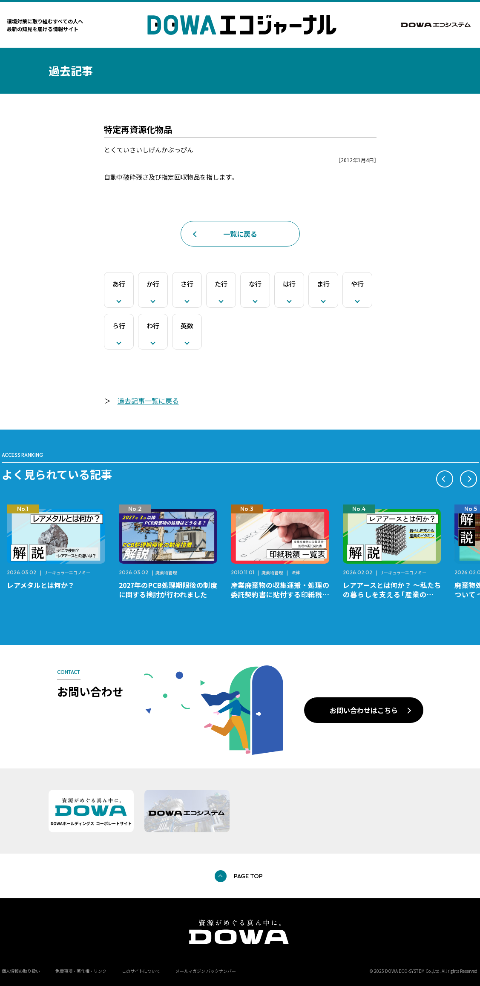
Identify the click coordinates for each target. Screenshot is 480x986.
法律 (295, 572)
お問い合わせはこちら (364, 710)
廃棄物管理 (166, 572)
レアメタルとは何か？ (41, 585)
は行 (289, 283)
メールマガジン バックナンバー (205, 971)
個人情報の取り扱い (21, 971)
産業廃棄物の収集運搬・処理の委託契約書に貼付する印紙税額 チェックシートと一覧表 (283, 594)
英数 (187, 325)
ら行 (118, 325)
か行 (153, 283)
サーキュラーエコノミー (66, 572)
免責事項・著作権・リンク (80, 971)
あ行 (118, 283)
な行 (255, 283)
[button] (444, 478)
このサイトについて (141, 971)
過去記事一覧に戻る (148, 401)
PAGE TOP (248, 876)
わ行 (153, 325)
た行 (221, 283)
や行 (357, 283)
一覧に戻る (240, 234)
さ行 (187, 283)
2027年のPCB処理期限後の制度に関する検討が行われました (168, 589)
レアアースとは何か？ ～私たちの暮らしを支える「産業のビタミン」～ (392, 594)
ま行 (323, 283)
